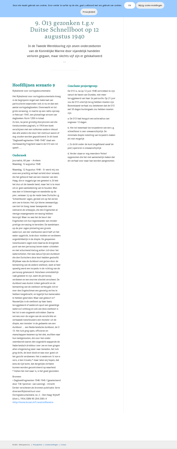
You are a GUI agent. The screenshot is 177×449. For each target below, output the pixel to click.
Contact (63, 445)
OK (129, 5)
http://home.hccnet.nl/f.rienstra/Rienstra (33, 402)
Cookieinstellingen (51, 445)
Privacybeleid (37, 445)
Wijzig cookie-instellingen (150, 5)
